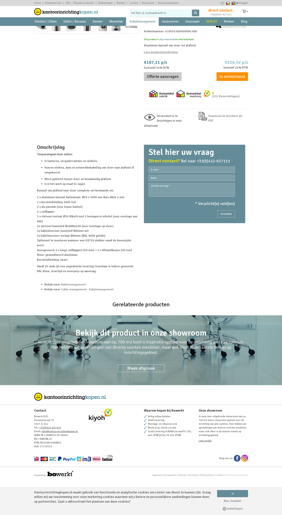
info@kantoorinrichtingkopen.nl (60, 465)
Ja (232, 493)
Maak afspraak (141, 402)
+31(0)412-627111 (221, 18)
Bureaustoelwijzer (168, 3)
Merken (121, 3)
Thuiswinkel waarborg (228, 3)
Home (37, 3)
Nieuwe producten (84, 3)
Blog (244, 30)
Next (133, 98)
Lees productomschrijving (161, 84)
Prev (39, 98)
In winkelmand (232, 108)
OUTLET (211, 30)
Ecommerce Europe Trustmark (222, 3)
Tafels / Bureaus (74, 30)
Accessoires (170, 30)
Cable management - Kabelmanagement (87, 323)
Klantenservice (53, 3)
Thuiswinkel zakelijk (233, 3)
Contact (133, 3)
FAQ (67, 3)
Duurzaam (192, 30)
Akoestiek (116, 30)
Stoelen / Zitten (46, 30)
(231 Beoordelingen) (226, 128)
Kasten (97, 30)
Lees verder (205, 474)
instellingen (232, 508)
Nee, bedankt (232, 501)
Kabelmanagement (142, 30)
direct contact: (220, 13)
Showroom (148, 3)
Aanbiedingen (105, 3)
